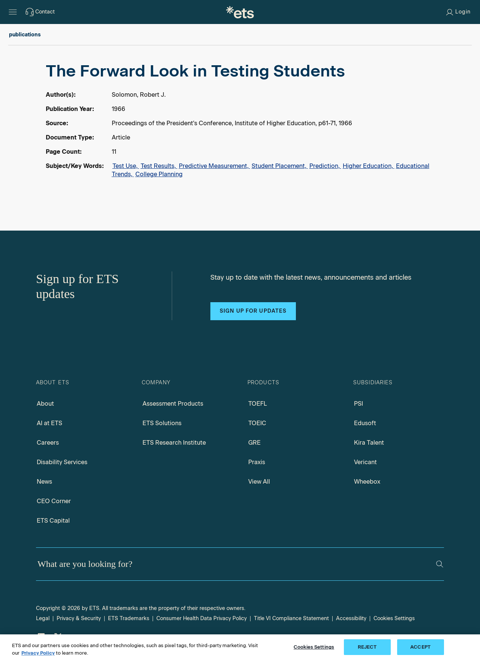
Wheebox (367, 481)
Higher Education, (368, 165)
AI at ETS (49, 423)
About (45, 403)
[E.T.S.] (240, 12)
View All (259, 481)
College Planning (159, 174)
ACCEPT (420, 647)
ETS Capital (53, 520)
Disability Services (62, 462)
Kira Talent (369, 442)
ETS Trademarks (128, 618)
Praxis (256, 462)
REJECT (367, 647)
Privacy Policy (38, 653)
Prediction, (325, 165)
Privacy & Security (79, 618)
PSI (358, 403)
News (44, 481)
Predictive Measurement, (214, 165)
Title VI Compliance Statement (291, 618)
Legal (43, 618)
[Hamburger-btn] (12, 11)
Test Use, (125, 165)
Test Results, (159, 165)
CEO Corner (54, 501)
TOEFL (257, 403)
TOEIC (257, 423)
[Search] (439, 564)
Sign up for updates (253, 311)
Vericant (365, 462)
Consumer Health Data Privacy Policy (201, 618)
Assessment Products (172, 403)
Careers (48, 442)
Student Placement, (280, 165)
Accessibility (351, 618)
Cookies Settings (394, 618)
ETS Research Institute (174, 442)
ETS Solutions (162, 423)
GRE (254, 442)
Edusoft (365, 423)
